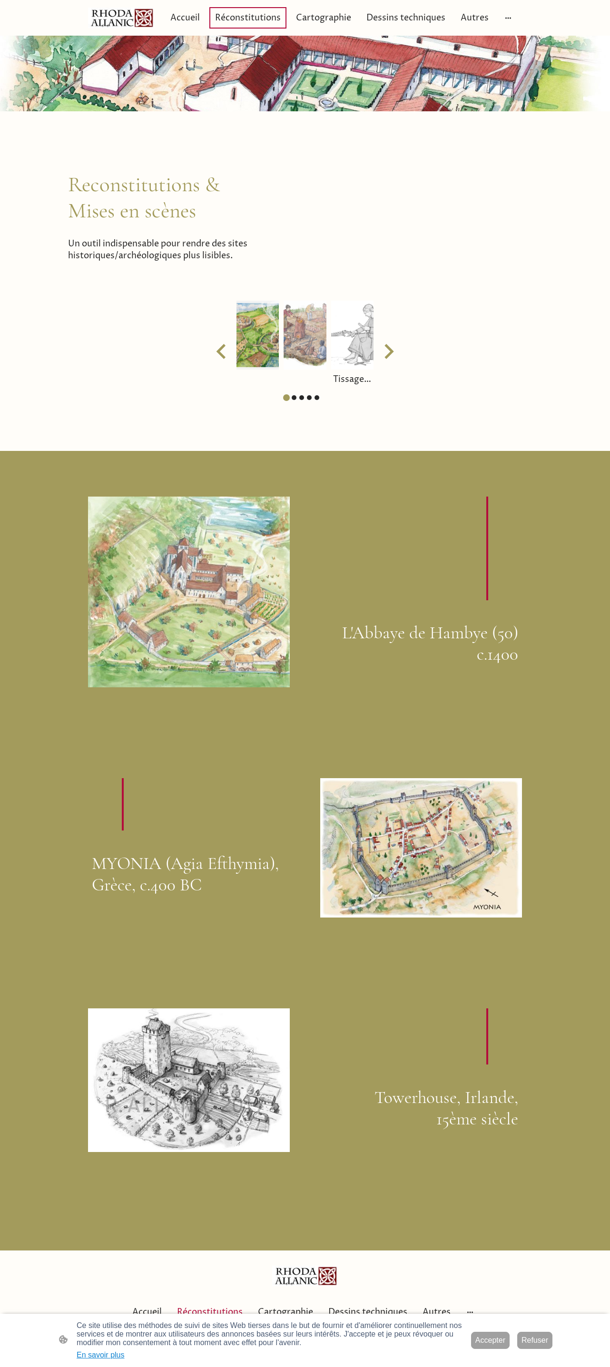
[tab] (286, 397)
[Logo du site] (121, 18)
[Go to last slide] (222, 351)
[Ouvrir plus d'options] (508, 18)
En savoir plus (101, 1355)
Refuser (534, 1340)
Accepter (490, 1340)
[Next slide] (388, 351)
